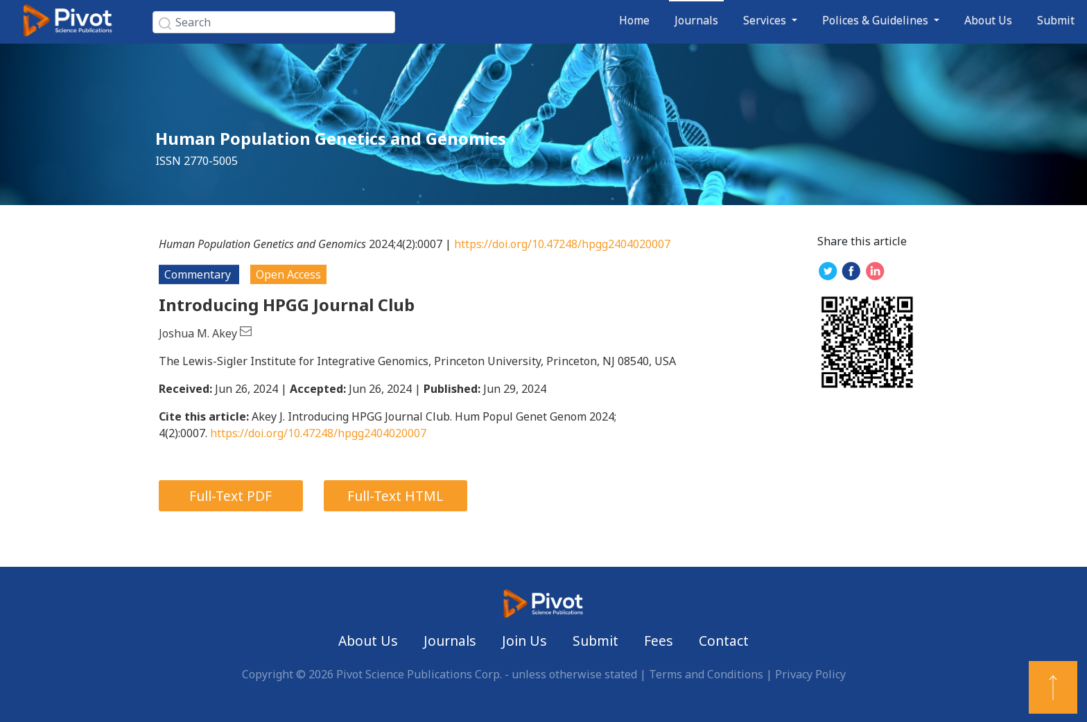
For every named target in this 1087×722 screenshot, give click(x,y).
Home (634, 20)
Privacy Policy (810, 674)
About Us (988, 20)
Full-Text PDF (230, 495)
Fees (658, 640)
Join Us (524, 640)
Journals (696, 20)
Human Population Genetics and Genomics (330, 138)
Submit (1056, 20)
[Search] (274, 22)
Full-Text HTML (395, 495)
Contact (724, 640)
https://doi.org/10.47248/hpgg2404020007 (562, 244)
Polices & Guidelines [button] (876, 20)
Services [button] (766, 20)
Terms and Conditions (706, 674)
